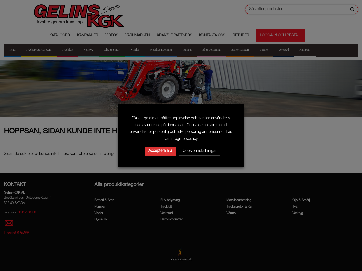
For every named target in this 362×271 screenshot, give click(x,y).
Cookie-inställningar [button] (200, 151)
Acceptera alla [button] (160, 151)
